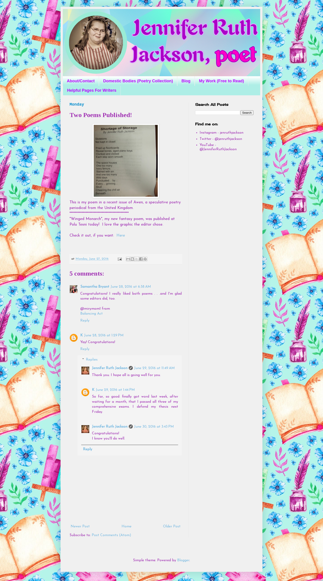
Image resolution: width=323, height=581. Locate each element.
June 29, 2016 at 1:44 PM (115, 390)
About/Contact (81, 81)
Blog (185, 81)
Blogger (183, 560)
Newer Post (80, 526)
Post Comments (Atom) (111, 535)
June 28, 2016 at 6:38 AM (131, 287)
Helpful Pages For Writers (91, 90)
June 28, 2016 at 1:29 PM (104, 335)
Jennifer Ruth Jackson (109, 368)
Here (120, 235)
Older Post (172, 526)
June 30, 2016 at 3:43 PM (154, 427)
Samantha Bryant (94, 287)
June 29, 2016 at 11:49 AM (154, 368)
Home (126, 526)
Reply (84, 320)
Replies (92, 359)
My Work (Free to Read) (221, 81)
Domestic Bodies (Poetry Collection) (138, 81)
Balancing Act (91, 314)
